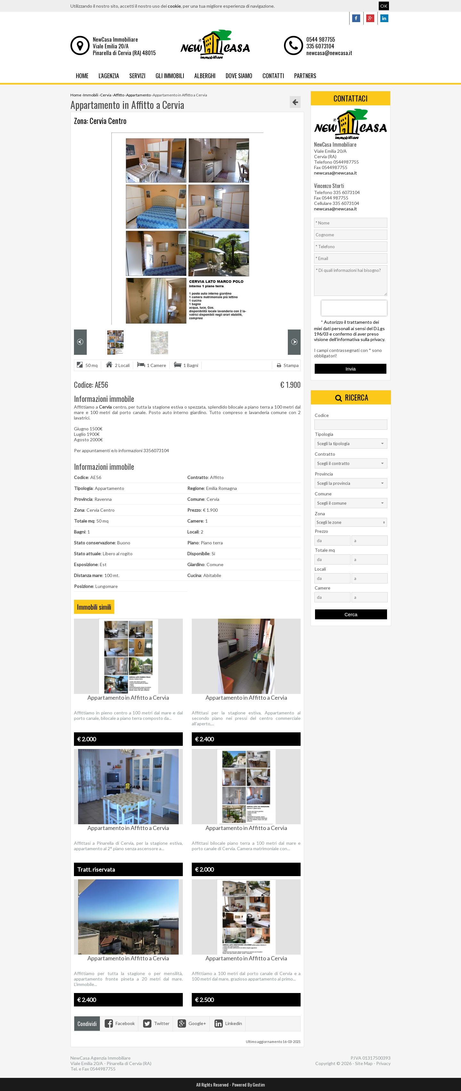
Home (82, 75)
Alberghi (204, 75)
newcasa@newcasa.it (329, 53)
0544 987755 (320, 39)
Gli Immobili (170, 75)
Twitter (155, 1023)
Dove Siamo (239, 75)
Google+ (191, 1023)
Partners (305, 75)
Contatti (273, 75)
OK (383, 6)
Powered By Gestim (248, 1084)
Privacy (383, 1063)
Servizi (137, 75)
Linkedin (227, 1023)
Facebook (119, 1023)
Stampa (287, 365)
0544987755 (103, 1068)
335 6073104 (320, 46)
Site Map (364, 1063)
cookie (174, 6)
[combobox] (351, 443)
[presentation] (354, 308)
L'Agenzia (109, 75)
